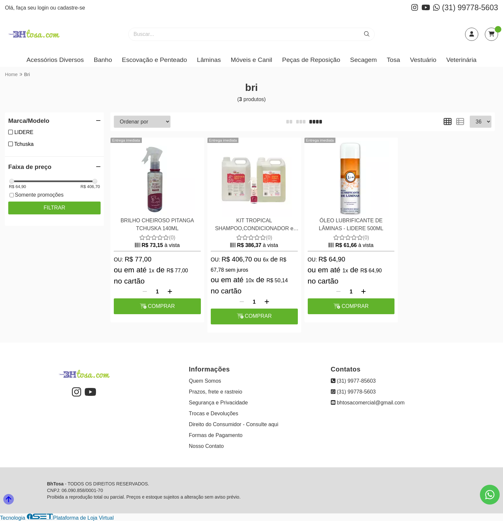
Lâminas (209, 59)
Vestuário (423, 59)
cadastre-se (71, 8)
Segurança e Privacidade (218, 402)
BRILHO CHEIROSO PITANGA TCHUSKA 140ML (157, 224)
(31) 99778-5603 (465, 7)
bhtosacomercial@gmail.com (368, 402)
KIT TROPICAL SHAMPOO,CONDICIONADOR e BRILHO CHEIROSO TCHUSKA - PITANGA (254, 225)
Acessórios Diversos (55, 59)
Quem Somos (205, 381)
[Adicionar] (170, 291)
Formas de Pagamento (216, 435)
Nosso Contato (206, 446)
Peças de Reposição (311, 59)
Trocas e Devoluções (213, 413)
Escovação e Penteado (154, 59)
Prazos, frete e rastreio (215, 392)
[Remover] (145, 291)
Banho (103, 59)
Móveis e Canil (251, 59)
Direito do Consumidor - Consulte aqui (233, 424)
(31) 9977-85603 (353, 381)
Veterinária (461, 59)
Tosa (393, 59)
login (44, 8)
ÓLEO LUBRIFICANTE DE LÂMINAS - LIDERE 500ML (351, 224)
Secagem (363, 59)
